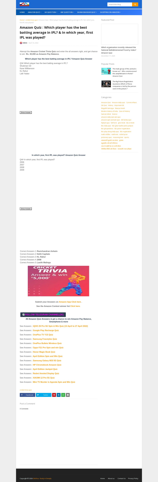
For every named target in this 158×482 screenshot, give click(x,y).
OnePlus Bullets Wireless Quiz (47, 343)
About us (111, 478)
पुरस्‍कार (121, 140)
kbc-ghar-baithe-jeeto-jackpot (122, 126)
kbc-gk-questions (107, 129)
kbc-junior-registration (122, 129)
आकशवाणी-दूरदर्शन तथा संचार (109, 140)
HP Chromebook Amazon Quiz (47, 365)
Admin (25, 43)
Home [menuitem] (22, 12)
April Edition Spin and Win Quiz (47, 356)
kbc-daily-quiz (106, 126)
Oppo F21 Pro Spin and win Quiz (48, 348)
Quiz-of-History (124, 111)
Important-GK (119, 105)
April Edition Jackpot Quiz (45, 369)
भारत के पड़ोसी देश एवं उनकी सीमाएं (111, 146)
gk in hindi (121, 123)
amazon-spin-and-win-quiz (110, 120)
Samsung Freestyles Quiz (45, 339)
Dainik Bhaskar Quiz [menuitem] (86, 12)
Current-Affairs (131, 102)
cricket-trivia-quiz (32, 20)
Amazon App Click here (70, 302)
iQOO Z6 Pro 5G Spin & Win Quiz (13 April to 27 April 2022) (60, 326)
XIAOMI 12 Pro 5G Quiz (44, 378)
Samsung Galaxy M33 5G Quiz (47, 361)
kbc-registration (125, 131)
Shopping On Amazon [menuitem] (109, 12)
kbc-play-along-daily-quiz (110, 131)
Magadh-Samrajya (107, 108)
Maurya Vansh (120, 108)
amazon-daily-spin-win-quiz (110, 117)
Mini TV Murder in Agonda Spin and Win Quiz (54, 382)
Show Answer (26, 112)
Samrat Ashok (106, 114)
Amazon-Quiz (106, 102)
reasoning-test (118, 137)
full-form (114, 123)
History (110, 105)
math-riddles (105, 134)
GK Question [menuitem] (50, 12)
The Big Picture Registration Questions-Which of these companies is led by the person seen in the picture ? (124, 85)
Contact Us (122, 478)
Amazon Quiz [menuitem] (34, 12)
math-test (114, 134)
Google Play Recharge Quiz (46, 330)
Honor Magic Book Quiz (44, 352)
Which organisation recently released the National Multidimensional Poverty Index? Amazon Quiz (118, 50)
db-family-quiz (126, 120)
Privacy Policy (133, 478)
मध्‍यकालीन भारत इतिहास (124, 149)
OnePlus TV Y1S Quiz (43, 335)
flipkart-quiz (105, 123)
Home (22, 20)
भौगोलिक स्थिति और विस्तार (108, 149)
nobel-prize (123, 134)
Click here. (75, 306)
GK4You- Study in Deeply (42, 478)
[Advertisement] (59, 94)
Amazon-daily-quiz (118, 102)
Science (114, 114)
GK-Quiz (104, 105)
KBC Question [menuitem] (67, 12)
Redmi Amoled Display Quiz (46, 373)
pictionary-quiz (106, 137)
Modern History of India (109, 111)
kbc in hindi (130, 123)
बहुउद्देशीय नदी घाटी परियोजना (109, 143)
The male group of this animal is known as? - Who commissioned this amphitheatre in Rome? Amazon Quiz (125, 72)
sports (126, 137)
